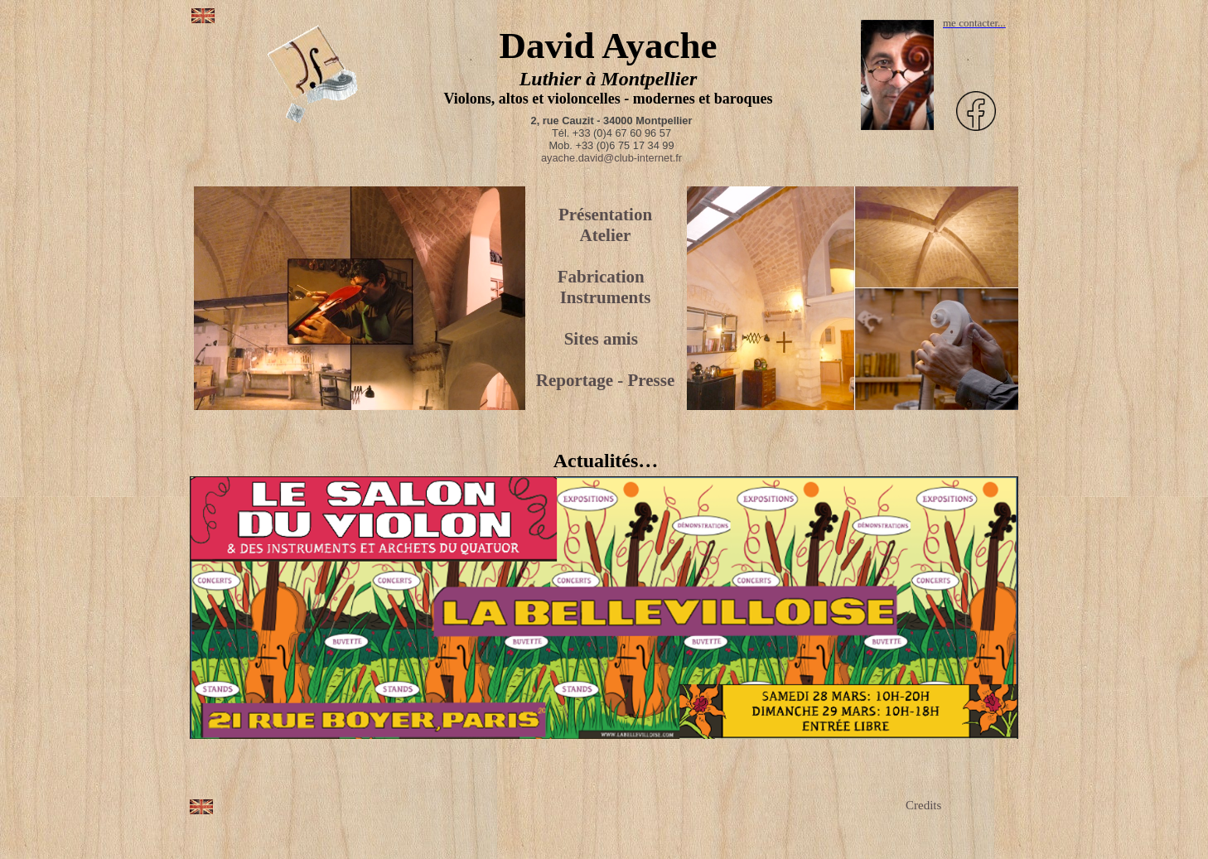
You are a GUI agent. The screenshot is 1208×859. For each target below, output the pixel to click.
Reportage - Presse (605, 380)
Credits (923, 805)
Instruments (605, 297)
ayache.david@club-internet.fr (611, 158)
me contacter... (974, 23)
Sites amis (601, 339)
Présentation (605, 214)
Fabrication (601, 277)
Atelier (605, 235)
